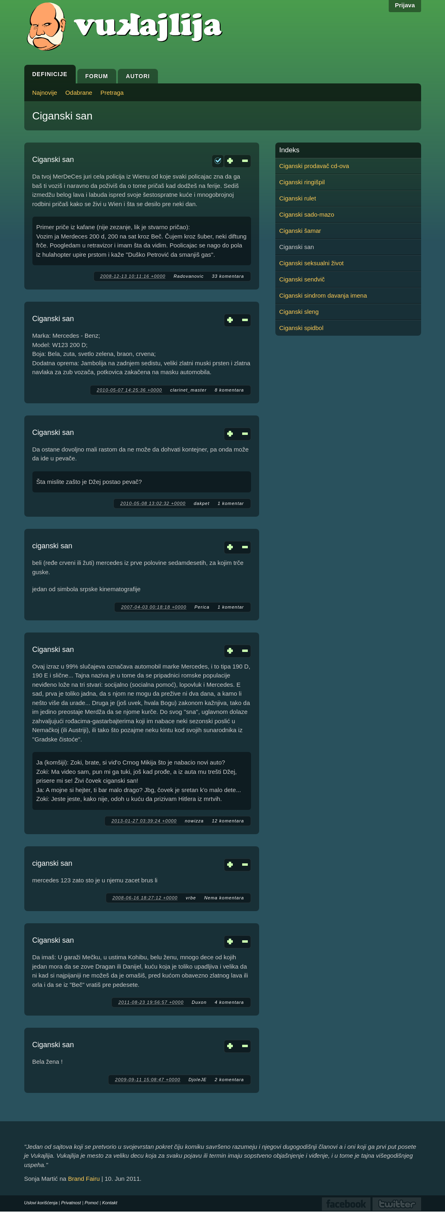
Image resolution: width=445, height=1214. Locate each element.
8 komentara (229, 390)
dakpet (201, 503)
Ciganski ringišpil (302, 182)
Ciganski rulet (297, 198)
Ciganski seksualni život (311, 263)
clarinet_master (188, 390)
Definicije (50, 74)
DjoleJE (197, 1079)
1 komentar (230, 503)
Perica (201, 607)
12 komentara (228, 820)
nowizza (194, 820)
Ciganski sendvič (302, 279)
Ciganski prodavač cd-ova (314, 165)
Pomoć (91, 1202)
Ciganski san (53, 159)
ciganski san (52, 546)
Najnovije (44, 92)
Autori (138, 76)
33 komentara (228, 276)
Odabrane (78, 92)
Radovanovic (189, 276)
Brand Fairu (84, 1178)
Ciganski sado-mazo (306, 214)
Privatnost (71, 1202)
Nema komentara (224, 897)
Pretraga (112, 92)
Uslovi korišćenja (41, 1202)
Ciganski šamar (300, 230)
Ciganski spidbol (301, 327)
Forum (96, 76)
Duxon (199, 1002)
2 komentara (229, 1079)
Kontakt (109, 1202)
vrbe (191, 897)
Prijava (405, 5)
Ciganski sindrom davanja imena (323, 295)
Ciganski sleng (299, 311)
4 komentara (229, 1002)
